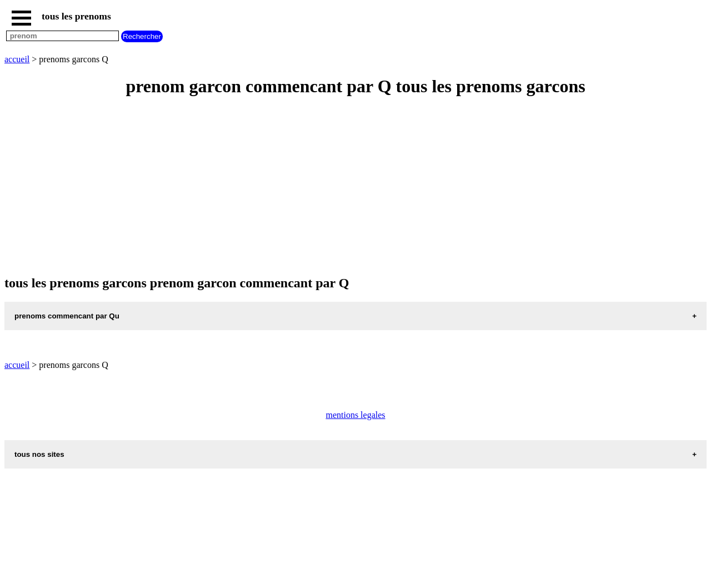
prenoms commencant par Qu (66, 316)
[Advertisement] (337, 187)
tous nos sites (39, 454)
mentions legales (355, 415)
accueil (16, 59)
